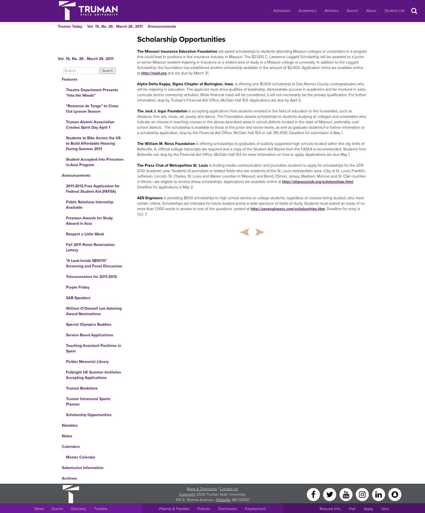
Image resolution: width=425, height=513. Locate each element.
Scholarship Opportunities (89, 415)
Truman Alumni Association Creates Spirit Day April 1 (90, 125)
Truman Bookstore (82, 388)
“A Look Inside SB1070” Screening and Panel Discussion (94, 263)
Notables (70, 425)
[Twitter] (330, 494)
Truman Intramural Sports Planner (88, 402)
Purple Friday (77, 287)
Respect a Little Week (85, 234)
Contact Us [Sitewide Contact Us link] (229, 489)
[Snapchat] (394, 494)
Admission (281, 10)
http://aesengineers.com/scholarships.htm (288, 209)
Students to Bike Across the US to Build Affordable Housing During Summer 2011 (93, 143)
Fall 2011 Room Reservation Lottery (90, 247)
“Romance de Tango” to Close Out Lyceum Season (92, 109)
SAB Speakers (78, 298)
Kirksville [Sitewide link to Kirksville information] (223, 500)
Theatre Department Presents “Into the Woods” (92, 93)
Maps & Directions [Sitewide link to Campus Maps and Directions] (202, 489)
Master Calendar (80, 457)
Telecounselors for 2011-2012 (91, 276)
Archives (69, 478)
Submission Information (82, 467)
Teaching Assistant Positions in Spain (93, 348)
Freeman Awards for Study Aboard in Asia (89, 221)
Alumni (352, 10)
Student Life (395, 10)
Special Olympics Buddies (88, 324)
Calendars (71, 446)
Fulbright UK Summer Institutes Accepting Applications (93, 375)
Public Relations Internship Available (89, 205)
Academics (307, 10)
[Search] (81, 70)
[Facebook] (314, 494)
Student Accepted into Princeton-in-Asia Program (95, 162)
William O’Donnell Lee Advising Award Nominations (94, 311)
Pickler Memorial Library (87, 361)
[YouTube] (346, 494)
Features (69, 79)
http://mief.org (153, 73)
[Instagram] (363, 494)
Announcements (162, 26)
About (371, 10)
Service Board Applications (89, 335)
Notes (67, 436)
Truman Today (70, 26)
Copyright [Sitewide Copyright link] (187, 494)
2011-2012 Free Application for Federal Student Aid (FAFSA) (92, 189)
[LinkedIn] (379, 494)
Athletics (332, 10)
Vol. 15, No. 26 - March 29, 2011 (115, 26)
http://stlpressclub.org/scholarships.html (317, 181)
